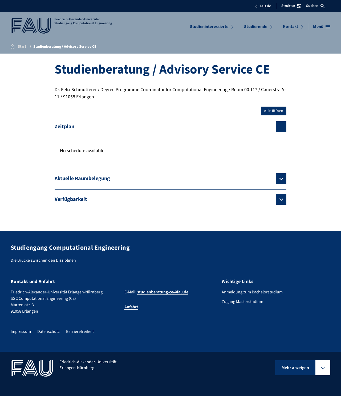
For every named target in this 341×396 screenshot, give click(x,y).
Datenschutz (48, 331)
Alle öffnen (273, 111)
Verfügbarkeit (71, 199)
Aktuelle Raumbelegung (82, 178)
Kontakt (290, 27)
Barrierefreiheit (80, 331)
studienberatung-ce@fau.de (162, 292)
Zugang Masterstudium (242, 302)
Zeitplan (64, 126)
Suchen (315, 6)
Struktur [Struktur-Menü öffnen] (291, 6)
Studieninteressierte (209, 27)
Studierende (255, 27)
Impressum (21, 331)
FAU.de (263, 6)
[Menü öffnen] (321, 27)
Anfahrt (131, 307)
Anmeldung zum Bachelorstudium (252, 292)
